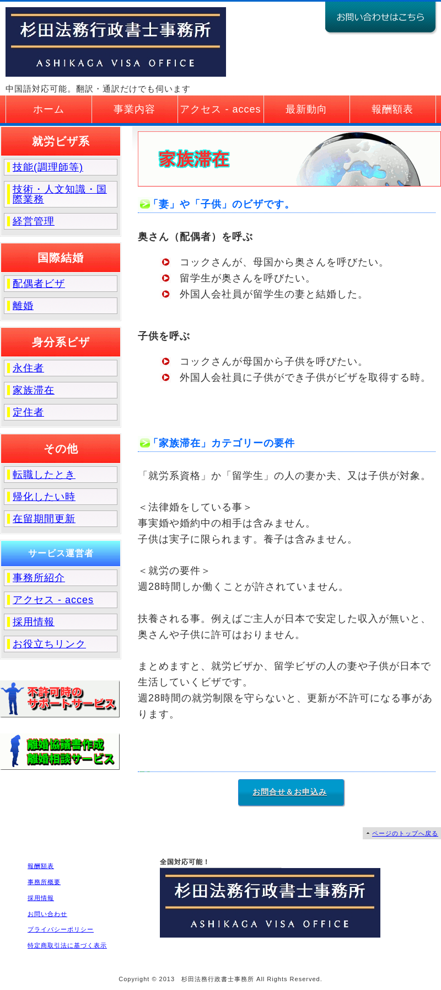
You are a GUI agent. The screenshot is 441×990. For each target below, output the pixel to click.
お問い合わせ (47, 914)
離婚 (23, 306)
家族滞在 (34, 390)
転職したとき (44, 475)
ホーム (48, 109)
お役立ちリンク (49, 644)
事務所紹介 (39, 578)
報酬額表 (392, 109)
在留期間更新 (44, 519)
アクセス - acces (220, 109)
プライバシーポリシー (61, 929)
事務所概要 (44, 882)
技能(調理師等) (48, 167)
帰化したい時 (44, 497)
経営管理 (34, 221)
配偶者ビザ (39, 284)
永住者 (28, 368)
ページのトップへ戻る (405, 833)
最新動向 (306, 109)
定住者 (28, 412)
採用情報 (34, 622)
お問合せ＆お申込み (289, 791)
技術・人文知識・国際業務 (60, 194)
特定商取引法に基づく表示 (67, 945)
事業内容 (134, 109)
